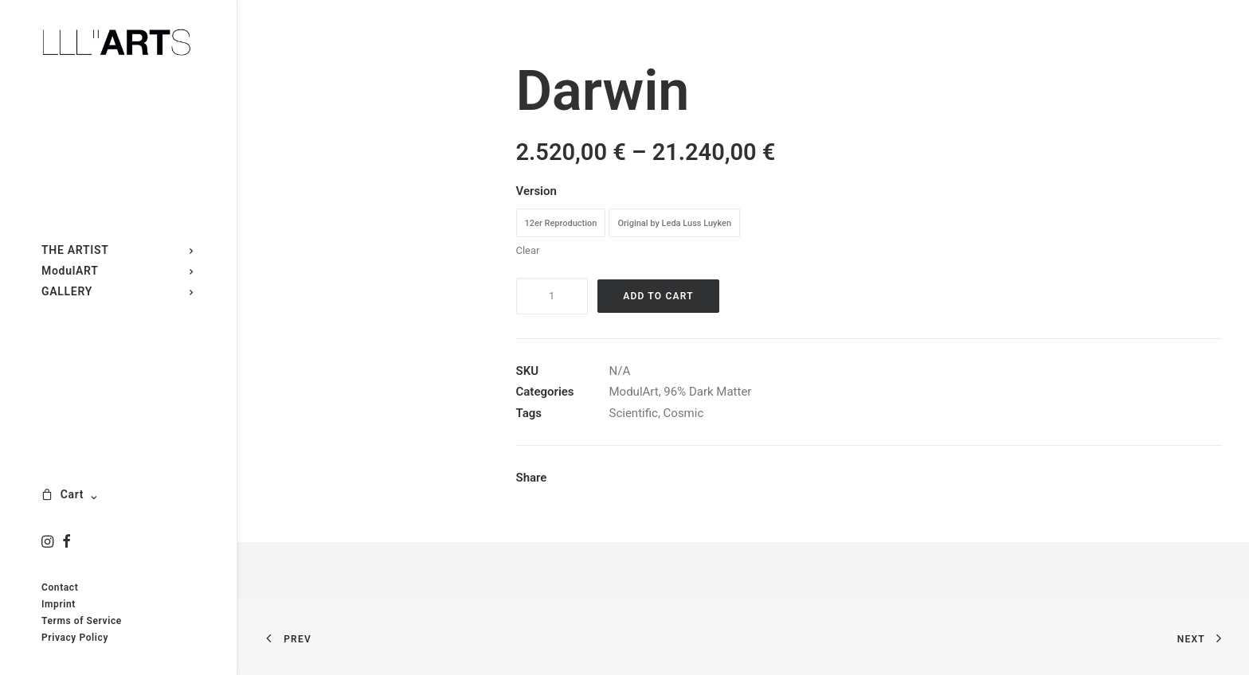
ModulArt (634, 391)
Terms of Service (81, 620)
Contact (59, 587)
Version (536, 191)
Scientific (633, 413)
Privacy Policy (74, 637)
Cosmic (684, 413)
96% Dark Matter (707, 391)
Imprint (58, 604)
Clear (528, 250)
